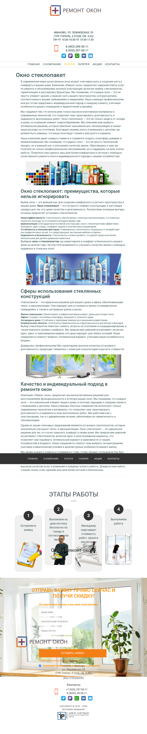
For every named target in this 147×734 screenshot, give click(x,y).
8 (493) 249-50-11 (77, 46)
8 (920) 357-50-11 (77, 50)
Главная (33, 66)
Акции (97, 66)
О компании (52, 66)
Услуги (69, 66)
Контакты (112, 66)
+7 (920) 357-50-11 (77, 689)
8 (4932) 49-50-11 (77, 693)
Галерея (83, 66)
